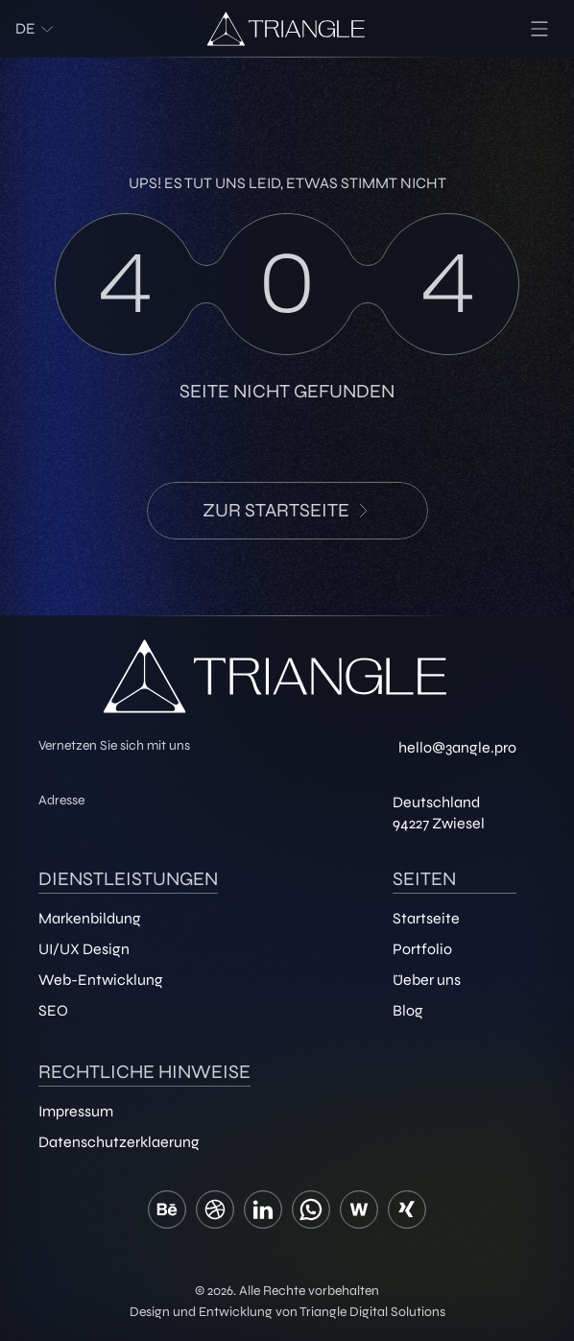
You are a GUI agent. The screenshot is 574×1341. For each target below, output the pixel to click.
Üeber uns (427, 979)
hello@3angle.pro (457, 747)
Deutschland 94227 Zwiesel (439, 812)
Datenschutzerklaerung (119, 1142)
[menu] (539, 29)
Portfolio (422, 949)
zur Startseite (287, 510)
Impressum (75, 1111)
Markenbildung (89, 918)
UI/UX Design (84, 949)
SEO (53, 1010)
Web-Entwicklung (100, 979)
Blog (408, 1010)
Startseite (426, 918)
